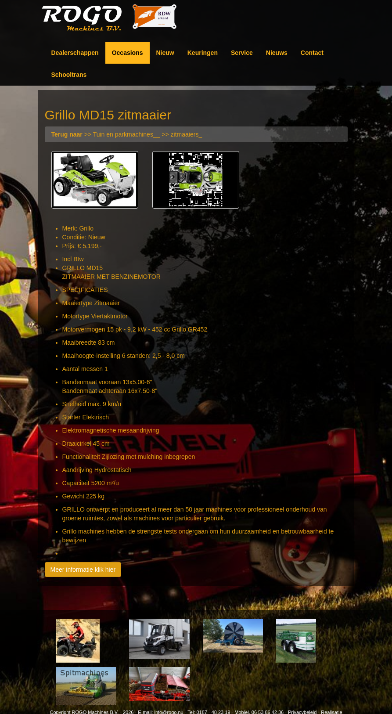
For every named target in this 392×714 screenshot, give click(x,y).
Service (242, 52)
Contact (312, 52)
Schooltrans (69, 74)
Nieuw (165, 52)
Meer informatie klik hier (83, 569)
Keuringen (202, 52)
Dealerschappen (75, 52)
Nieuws (277, 52)
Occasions (127, 52)
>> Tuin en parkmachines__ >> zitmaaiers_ (126, 134)
